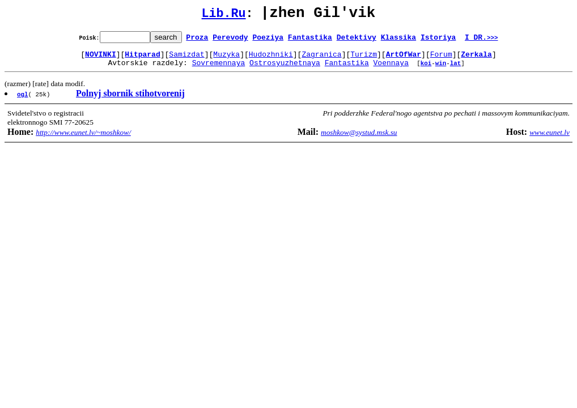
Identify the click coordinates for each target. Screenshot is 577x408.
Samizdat (186, 59)
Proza (197, 40)
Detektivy (356, 40)
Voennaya (391, 69)
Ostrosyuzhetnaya (284, 69)
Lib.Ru (224, 15)
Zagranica (321, 59)
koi (426, 69)
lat (455, 69)
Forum (441, 59)
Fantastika (310, 40)
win (441, 69)
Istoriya (438, 40)
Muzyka (226, 59)
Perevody (230, 40)
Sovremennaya (218, 69)
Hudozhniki (271, 59)
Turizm (363, 59)
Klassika (398, 40)
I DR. (481, 40)
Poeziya (267, 40)
